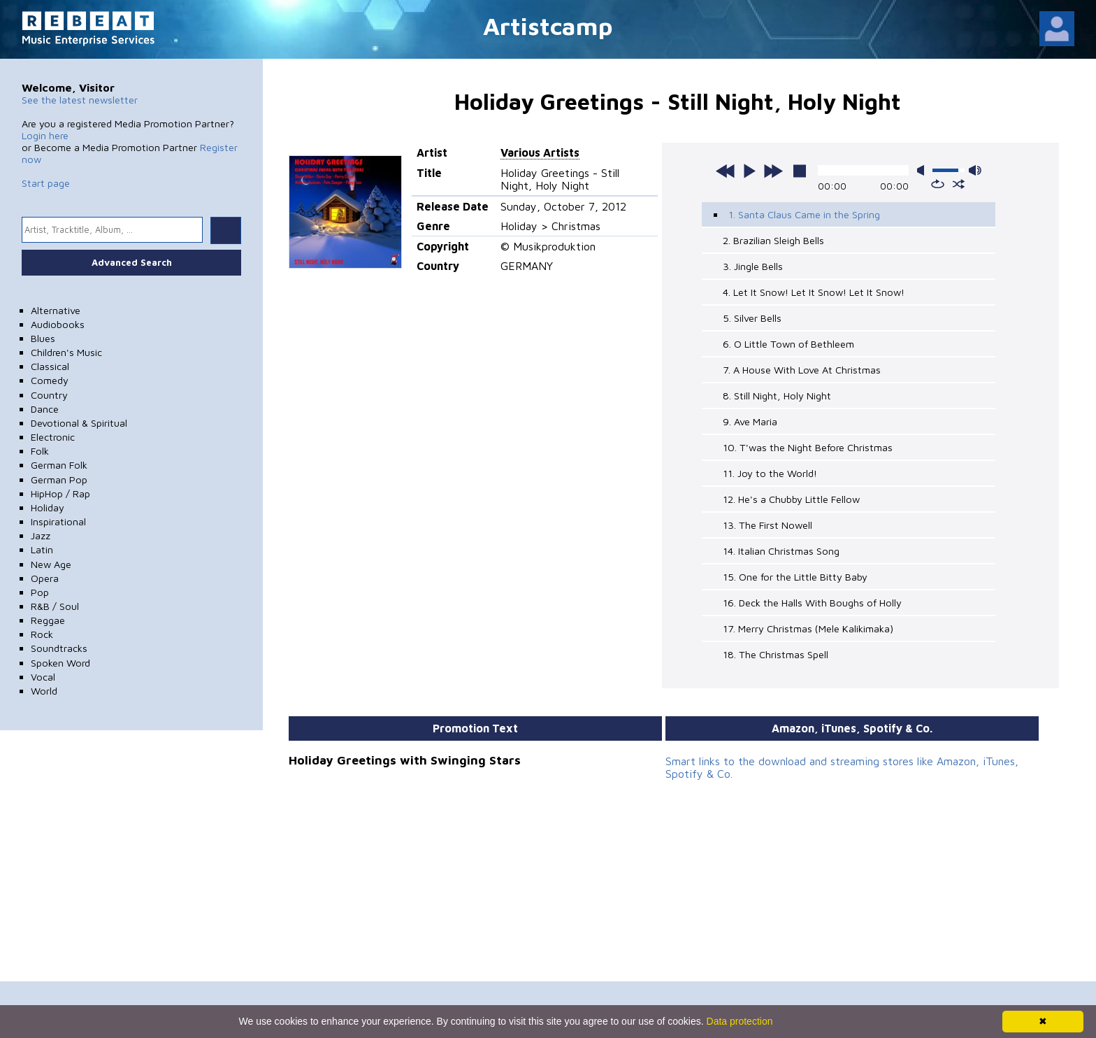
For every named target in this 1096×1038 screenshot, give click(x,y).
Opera (45, 578)
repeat (937, 184)
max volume (975, 170)
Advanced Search (132, 262)
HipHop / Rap (60, 493)
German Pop (59, 479)
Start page (46, 183)
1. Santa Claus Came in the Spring (804, 214)
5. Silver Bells (752, 318)
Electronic (53, 437)
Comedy (49, 380)
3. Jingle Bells (753, 266)
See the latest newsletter (80, 100)
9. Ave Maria (750, 421)
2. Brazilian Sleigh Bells (773, 240)
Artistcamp (548, 25)
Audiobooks (58, 324)
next (773, 170)
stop (799, 170)
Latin (42, 549)
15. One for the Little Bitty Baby (795, 577)
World (44, 691)
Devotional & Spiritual (79, 423)
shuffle (958, 184)
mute (923, 170)
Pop (40, 592)
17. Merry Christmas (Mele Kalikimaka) (808, 628)
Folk (40, 451)
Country (49, 395)
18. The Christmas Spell (775, 654)
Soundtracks (59, 648)
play (749, 171)
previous (725, 170)
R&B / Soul (55, 606)
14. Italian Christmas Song (781, 551)
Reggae (48, 620)
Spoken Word (60, 663)
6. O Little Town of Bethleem (788, 344)
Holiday (47, 507)
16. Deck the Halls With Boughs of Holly (812, 603)
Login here (45, 135)
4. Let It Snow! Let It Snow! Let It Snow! (813, 292)
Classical (50, 366)
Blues (43, 338)
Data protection (740, 1021)
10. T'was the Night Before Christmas (808, 447)
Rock (42, 634)
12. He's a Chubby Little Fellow (791, 499)
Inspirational (58, 521)
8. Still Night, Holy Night (777, 395)
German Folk (59, 465)
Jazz (40, 535)
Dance (45, 409)
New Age (51, 564)
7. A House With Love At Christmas (802, 370)
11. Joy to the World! (770, 473)
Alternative (55, 310)
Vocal (43, 677)
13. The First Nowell (767, 525)
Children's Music (66, 352)
